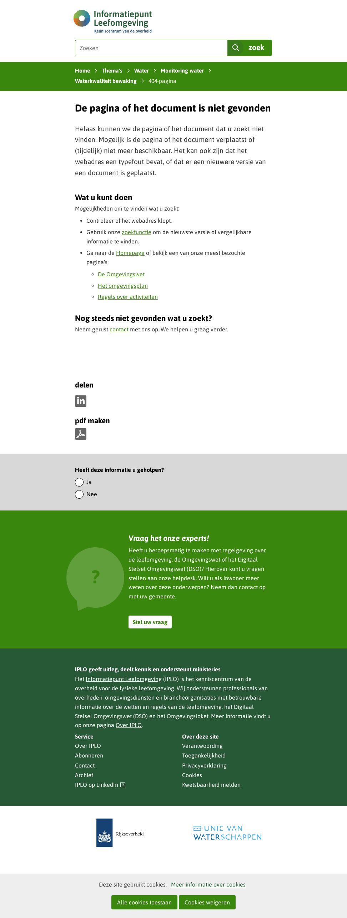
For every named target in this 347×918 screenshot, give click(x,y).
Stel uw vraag (150, 622)
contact (119, 329)
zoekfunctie (136, 232)
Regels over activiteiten (128, 296)
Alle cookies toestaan (144, 902)
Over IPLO (129, 725)
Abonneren (89, 755)
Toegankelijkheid (204, 755)
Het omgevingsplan (123, 285)
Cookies (192, 775)
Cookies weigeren (207, 902)
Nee (91, 494)
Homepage (130, 253)
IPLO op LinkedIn (100, 784)
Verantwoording (202, 745)
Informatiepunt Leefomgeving (124, 679)
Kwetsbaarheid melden (211, 784)
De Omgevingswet (121, 274)
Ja (89, 482)
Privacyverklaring (204, 765)
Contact (85, 765)
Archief (84, 775)
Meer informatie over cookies (208, 884)
